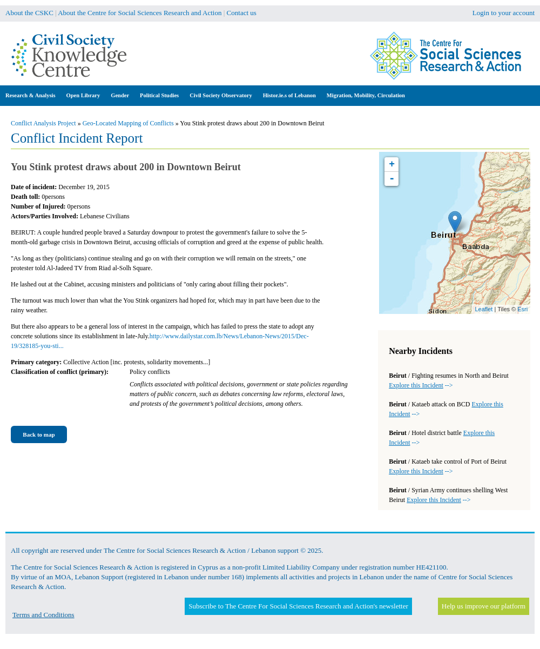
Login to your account (504, 13)
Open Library (83, 95)
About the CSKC (29, 13)
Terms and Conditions (43, 615)
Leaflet (483, 309)
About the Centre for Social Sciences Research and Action (139, 13)
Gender (120, 95)
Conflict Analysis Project (43, 123)
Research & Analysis (30, 95)
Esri (522, 309)
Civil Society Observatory (221, 95)
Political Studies (159, 95)
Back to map (39, 434)
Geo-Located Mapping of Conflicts (128, 123)
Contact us (241, 13)
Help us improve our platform (483, 606)
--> (421, 385)
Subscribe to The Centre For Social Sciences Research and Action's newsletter (298, 606)
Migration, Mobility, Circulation (366, 95)
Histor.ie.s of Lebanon (289, 95)
